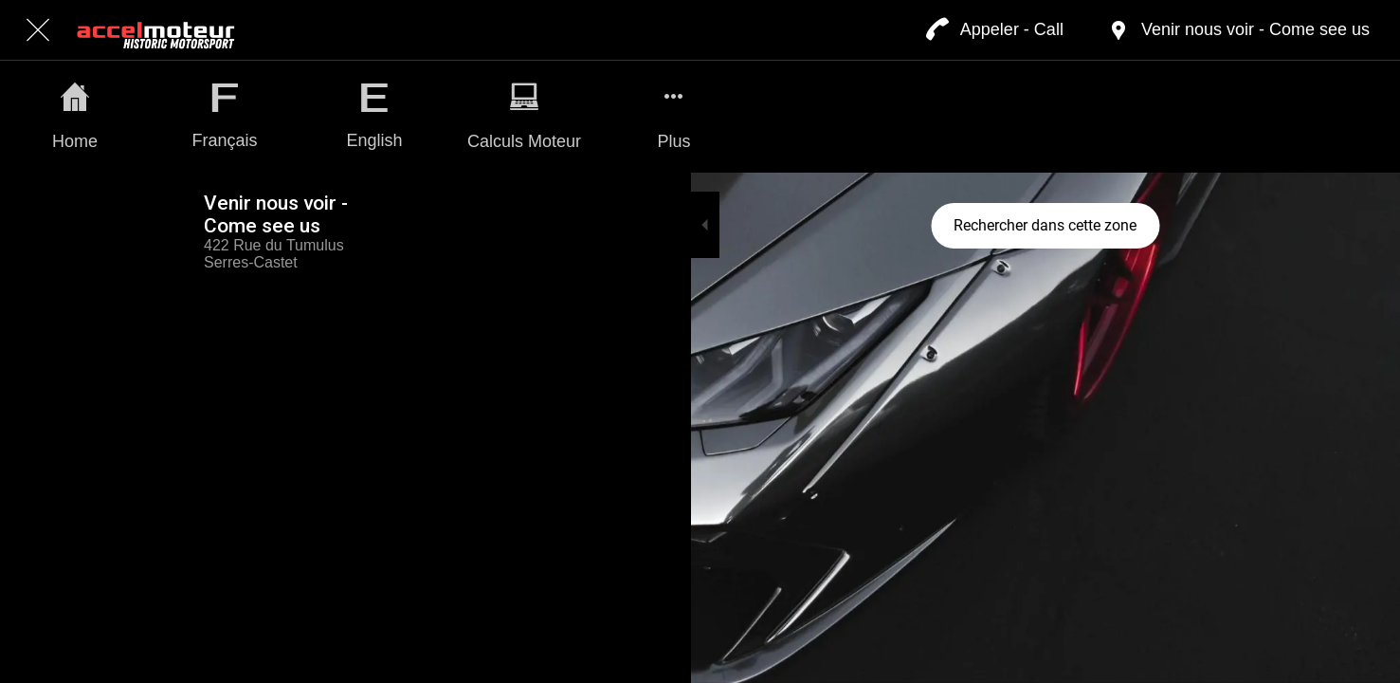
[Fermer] (38, 30)
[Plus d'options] (674, 117)
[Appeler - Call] (995, 30)
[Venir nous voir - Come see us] (1238, 30)
